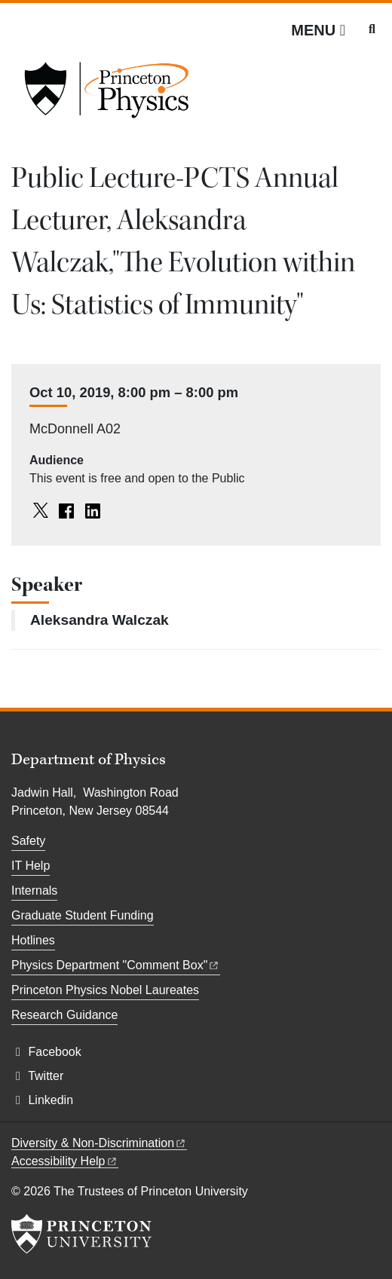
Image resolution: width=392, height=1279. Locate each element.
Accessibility (64, 1161)
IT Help (30, 865)
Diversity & (99, 1143)
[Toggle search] (372, 29)
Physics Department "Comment (115, 965)
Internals (34, 890)
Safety (28, 840)
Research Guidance (64, 1014)
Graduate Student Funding (82, 915)
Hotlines (33, 940)
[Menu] (318, 30)
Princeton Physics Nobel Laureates (105, 990)
